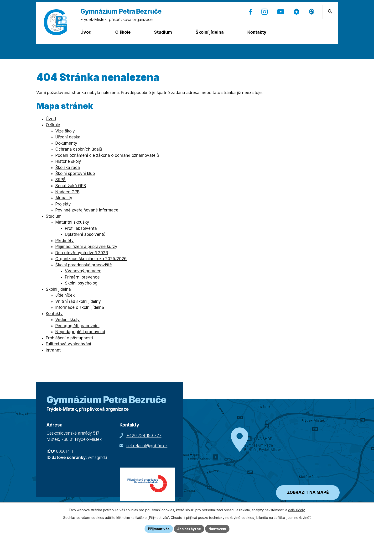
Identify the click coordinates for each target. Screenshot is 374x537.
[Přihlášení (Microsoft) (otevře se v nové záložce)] (312, 12)
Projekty (63, 204)
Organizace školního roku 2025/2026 (91, 258)
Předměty (64, 240)
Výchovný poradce (83, 270)
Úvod (86, 32)
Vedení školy (67, 319)
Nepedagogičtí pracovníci (80, 331)
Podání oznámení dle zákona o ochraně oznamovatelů (107, 155)
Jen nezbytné (189, 529)
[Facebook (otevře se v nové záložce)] (250, 12)
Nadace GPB (67, 192)
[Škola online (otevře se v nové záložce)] (296, 12)
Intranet (53, 350)
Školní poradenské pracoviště (83, 265)
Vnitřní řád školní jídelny (78, 301)
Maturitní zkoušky (72, 222)
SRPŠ (60, 179)
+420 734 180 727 (143, 435)
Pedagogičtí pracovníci (77, 325)
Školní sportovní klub (75, 173)
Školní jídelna (210, 32)
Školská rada (67, 167)
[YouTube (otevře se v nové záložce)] (280, 11)
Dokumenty (66, 143)
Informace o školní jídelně (79, 307)
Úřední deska (67, 137)
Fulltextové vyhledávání (68, 344)
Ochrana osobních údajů (78, 149)
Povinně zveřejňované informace (86, 210)
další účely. (296, 510)
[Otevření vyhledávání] (330, 11)
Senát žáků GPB (70, 185)
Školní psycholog (81, 283)
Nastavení (217, 529)
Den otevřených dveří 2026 (81, 252)
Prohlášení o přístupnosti (69, 338)
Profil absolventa (81, 228)
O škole (123, 32)
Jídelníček (65, 295)
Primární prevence (82, 277)
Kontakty (256, 32)
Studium (163, 32)
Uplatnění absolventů (85, 234)
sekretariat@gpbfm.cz (146, 445)
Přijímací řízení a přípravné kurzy (86, 246)
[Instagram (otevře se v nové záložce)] (264, 12)
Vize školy (65, 131)
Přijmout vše (159, 529)
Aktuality (63, 197)
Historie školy (68, 161)
